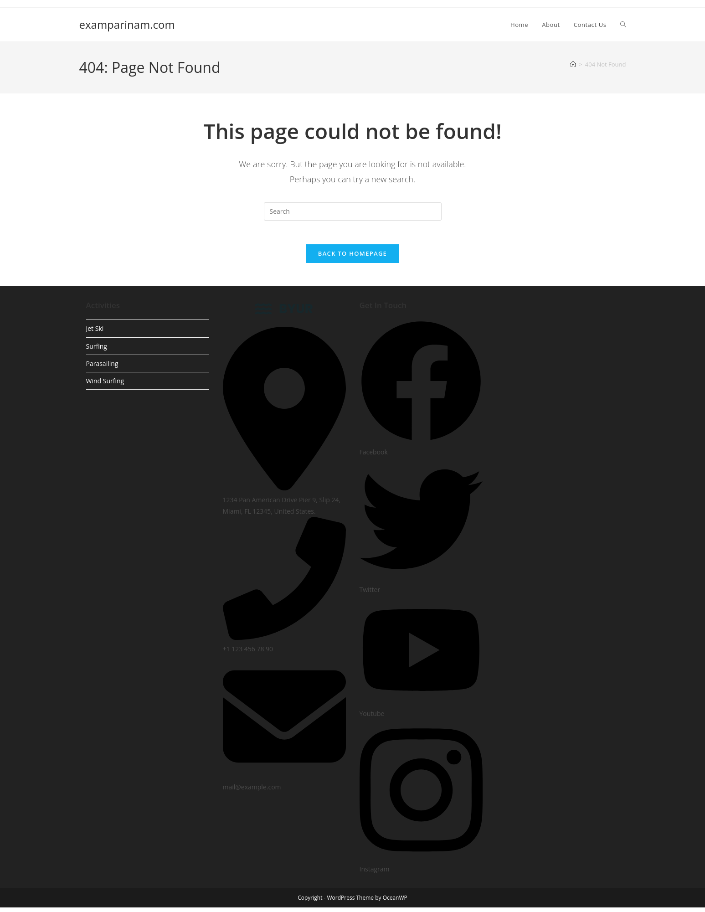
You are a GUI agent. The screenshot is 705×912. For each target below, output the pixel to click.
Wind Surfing (105, 385)
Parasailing (102, 367)
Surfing (96, 350)
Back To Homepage (352, 257)
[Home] (573, 64)
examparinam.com (127, 24)
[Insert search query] (353, 211)
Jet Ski (95, 333)
